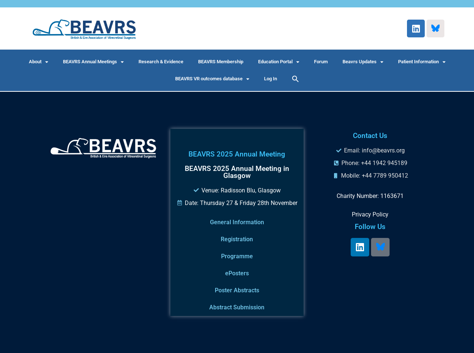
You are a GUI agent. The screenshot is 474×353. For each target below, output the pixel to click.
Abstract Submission (236, 307)
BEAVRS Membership (220, 61)
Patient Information (421, 62)
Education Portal (278, 62)
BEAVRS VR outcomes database (212, 79)
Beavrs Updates (363, 62)
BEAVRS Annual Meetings (93, 62)
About (38, 62)
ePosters (237, 273)
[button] (295, 78)
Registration (237, 239)
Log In (270, 78)
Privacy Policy (370, 214)
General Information (237, 222)
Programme (237, 256)
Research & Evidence (160, 61)
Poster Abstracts (237, 290)
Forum (321, 61)
